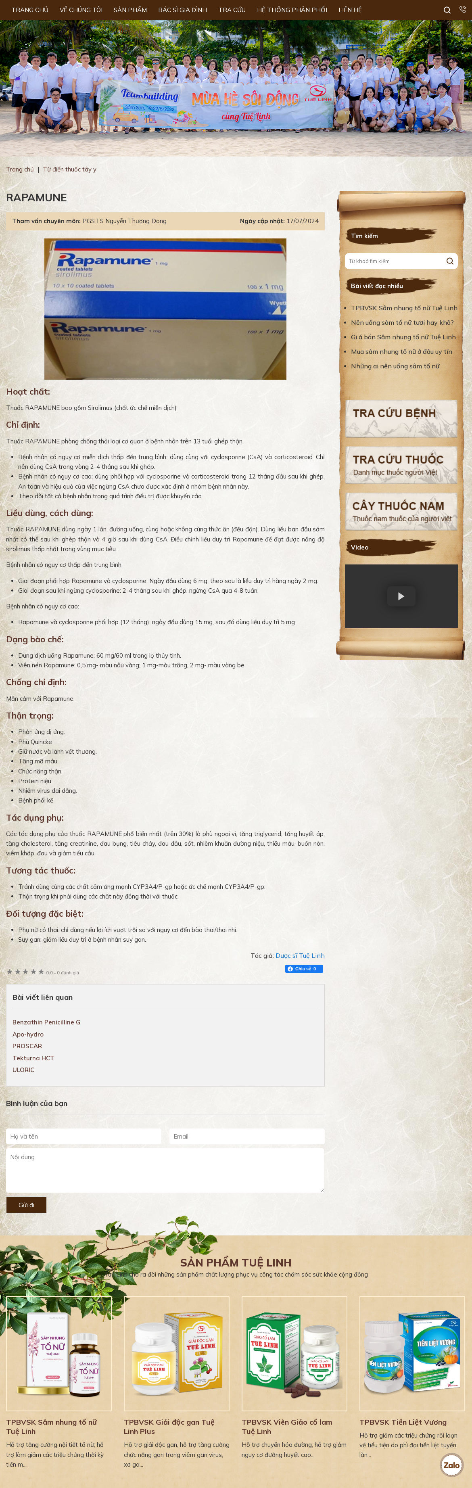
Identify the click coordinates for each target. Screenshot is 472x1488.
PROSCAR (27, 1046)
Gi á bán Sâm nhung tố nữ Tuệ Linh (403, 337)
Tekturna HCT (33, 1058)
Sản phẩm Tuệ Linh (236, 1262)
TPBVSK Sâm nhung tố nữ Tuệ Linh (404, 308)
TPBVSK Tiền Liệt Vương (403, 1422)
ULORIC (23, 1070)
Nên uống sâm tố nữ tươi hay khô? (402, 322)
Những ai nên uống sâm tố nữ (396, 366)
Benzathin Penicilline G (46, 1022)
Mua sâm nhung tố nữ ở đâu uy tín (401, 351)
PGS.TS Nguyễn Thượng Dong (124, 221)
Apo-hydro (28, 1034)
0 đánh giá (62, 972)
